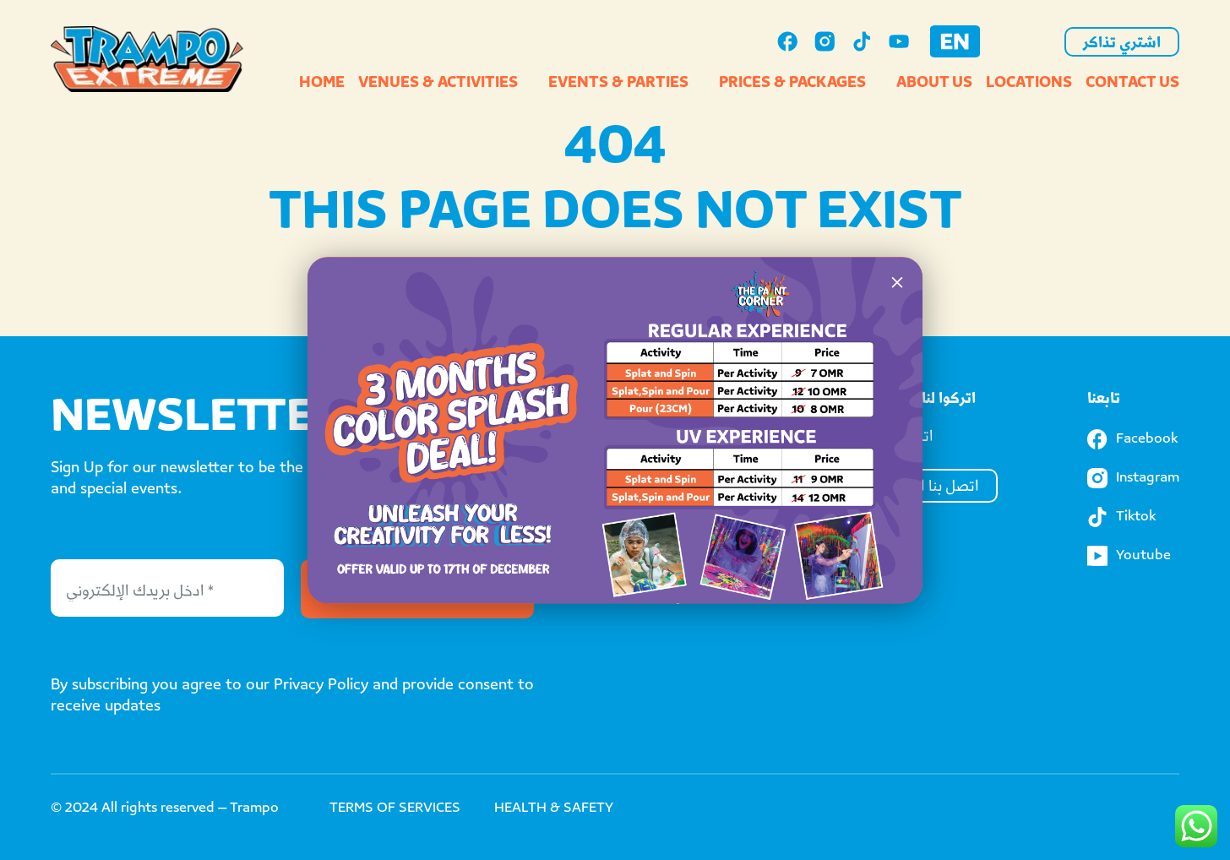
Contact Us (1132, 83)
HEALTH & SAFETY (553, 809)
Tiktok (1121, 517)
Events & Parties (618, 83)
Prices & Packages (792, 83)
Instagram (1133, 478)
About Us (934, 83)
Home (322, 83)
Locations (1029, 83)
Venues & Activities (438, 83)
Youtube (1129, 556)
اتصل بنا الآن (940, 488)
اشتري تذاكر (1122, 44)
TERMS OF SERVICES (394, 809)
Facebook (1132, 439)
